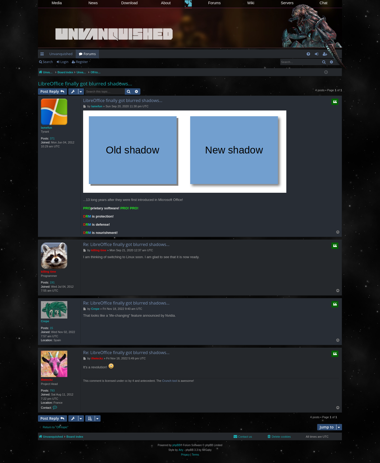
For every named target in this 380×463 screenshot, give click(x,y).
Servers (287, 3)
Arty (181, 449)
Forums (214, 3)
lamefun (46, 127)
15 (51, 328)
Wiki (250, 3)
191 (52, 282)
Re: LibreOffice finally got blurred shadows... (126, 244)
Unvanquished (61, 53)
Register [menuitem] (326, 54)
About (166, 3)
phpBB (176, 445)
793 (52, 390)
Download (129, 3)
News (93, 3)
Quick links (43, 54)
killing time (48, 271)
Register (82, 62)
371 (52, 138)
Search (48, 62)
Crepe (45, 321)
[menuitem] (308, 54)
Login (64, 62)
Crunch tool (169, 380)
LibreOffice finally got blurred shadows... (85, 83)
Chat (323, 3)
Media (57, 3)
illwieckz (47, 379)
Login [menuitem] (318, 54)
